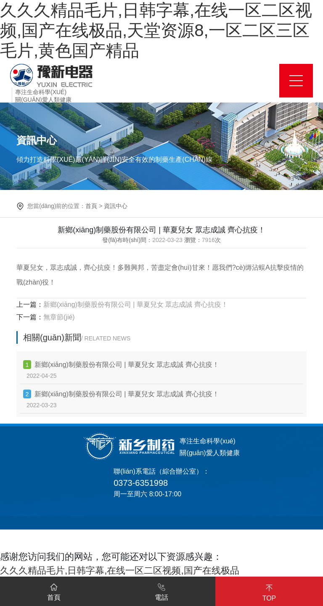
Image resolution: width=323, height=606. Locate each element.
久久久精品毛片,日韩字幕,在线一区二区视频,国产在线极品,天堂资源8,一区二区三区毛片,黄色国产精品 (156, 30)
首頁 (91, 206)
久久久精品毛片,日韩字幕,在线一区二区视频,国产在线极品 (119, 570)
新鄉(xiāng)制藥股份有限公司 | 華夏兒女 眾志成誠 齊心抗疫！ (135, 304)
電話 (161, 590)
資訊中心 (115, 206)
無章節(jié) (59, 317)
